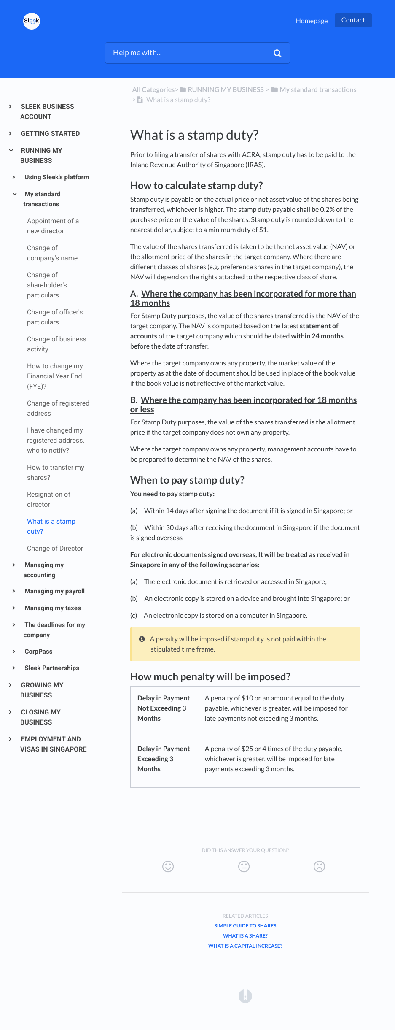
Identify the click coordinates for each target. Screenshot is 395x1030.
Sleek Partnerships (51, 668)
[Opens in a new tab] (245, 996)
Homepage (312, 21)
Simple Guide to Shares (245, 925)
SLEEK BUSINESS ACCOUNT (47, 112)
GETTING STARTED (50, 134)
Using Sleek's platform (56, 177)
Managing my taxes (52, 608)
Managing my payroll (54, 591)
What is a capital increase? (245, 946)
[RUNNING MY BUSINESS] (220, 90)
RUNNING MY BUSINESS (41, 155)
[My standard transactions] (313, 90)
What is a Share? (245, 936)
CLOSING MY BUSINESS (40, 717)
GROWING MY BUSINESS (42, 690)
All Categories (153, 90)
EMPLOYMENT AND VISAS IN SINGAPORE (53, 744)
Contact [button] (353, 20)
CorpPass (38, 651)
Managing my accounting (44, 570)
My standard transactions (42, 199)
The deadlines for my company (54, 630)
